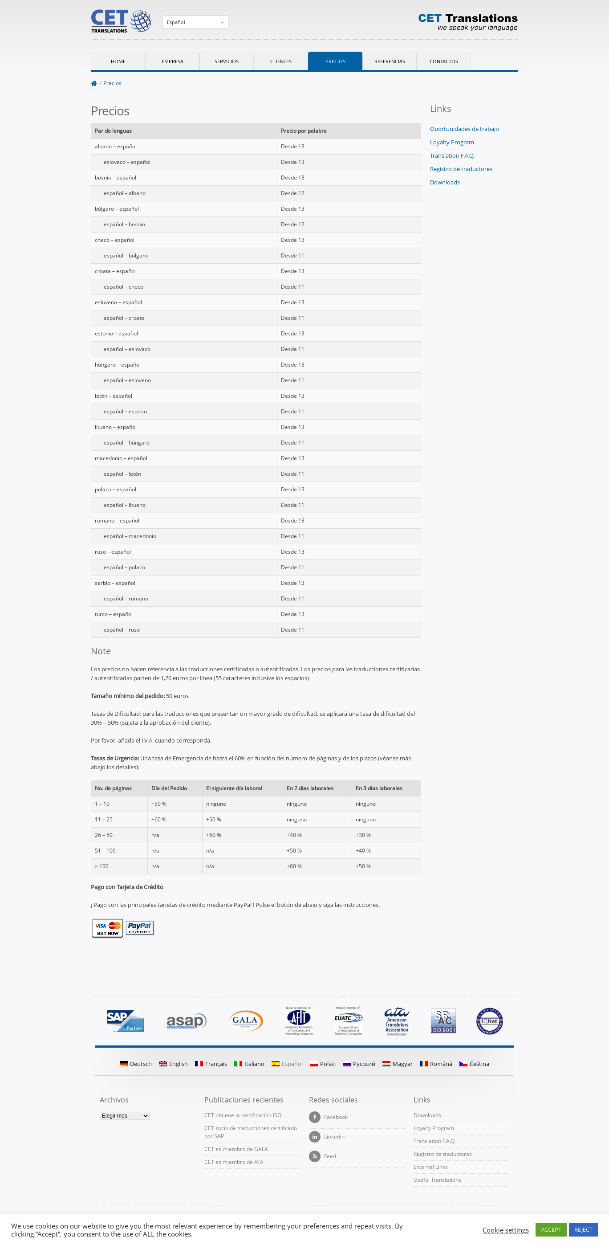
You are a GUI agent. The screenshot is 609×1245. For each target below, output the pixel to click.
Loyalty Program (452, 142)
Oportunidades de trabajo (464, 129)
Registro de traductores (461, 169)
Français (211, 1064)
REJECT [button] (583, 1229)
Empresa (172, 61)
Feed (322, 1156)
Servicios (227, 61)
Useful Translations (437, 1180)
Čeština (474, 1064)
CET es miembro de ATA (234, 1162)
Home (118, 61)
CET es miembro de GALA (236, 1149)
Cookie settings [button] (506, 1230)
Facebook (328, 1117)
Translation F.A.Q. (452, 155)
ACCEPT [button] (551, 1229)
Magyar (397, 1064)
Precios (335, 61)
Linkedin (327, 1137)
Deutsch (136, 1064)
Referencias (389, 61)
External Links (431, 1167)
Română (436, 1064)
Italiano (249, 1064)
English (173, 1064)
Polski (323, 1064)
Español (176, 22)
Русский (359, 1064)
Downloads (445, 182)
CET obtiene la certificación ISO (242, 1115)
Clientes (281, 61)
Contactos (444, 61)
